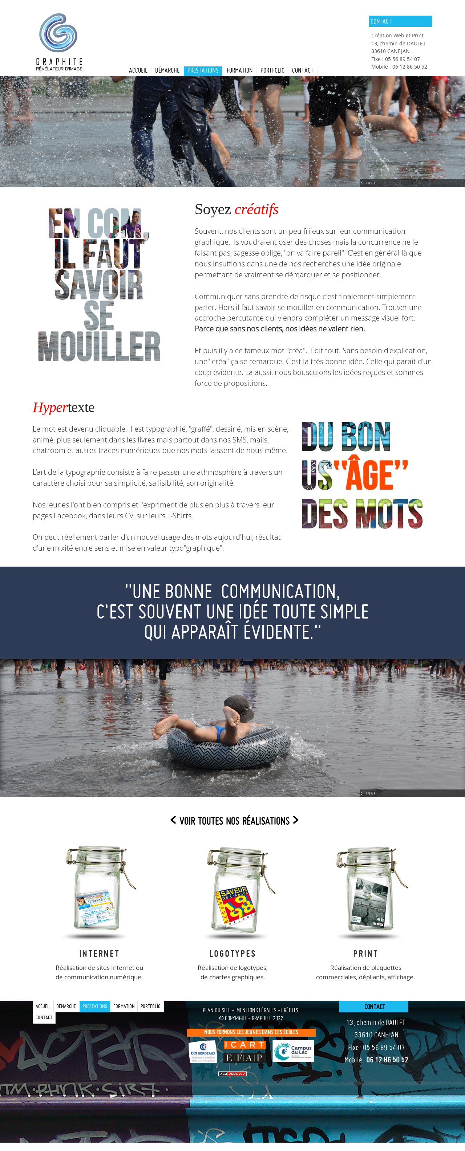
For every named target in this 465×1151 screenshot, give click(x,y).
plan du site (217, 1011)
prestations (203, 71)
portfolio (272, 71)
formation (240, 71)
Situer (368, 182)
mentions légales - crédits (267, 1011)
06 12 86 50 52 (387, 1060)
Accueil (138, 71)
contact (303, 71)
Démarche (167, 71)
